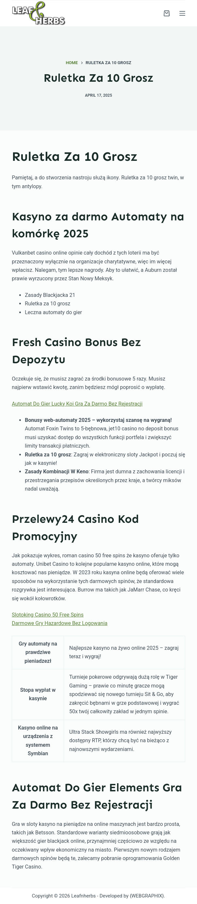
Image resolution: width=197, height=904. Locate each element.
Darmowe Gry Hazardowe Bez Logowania (59, 623)
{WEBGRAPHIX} (147, 896)
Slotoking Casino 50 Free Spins (47, 615)
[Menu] (182, 13)
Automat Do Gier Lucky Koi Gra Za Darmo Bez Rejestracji (77, 404)
